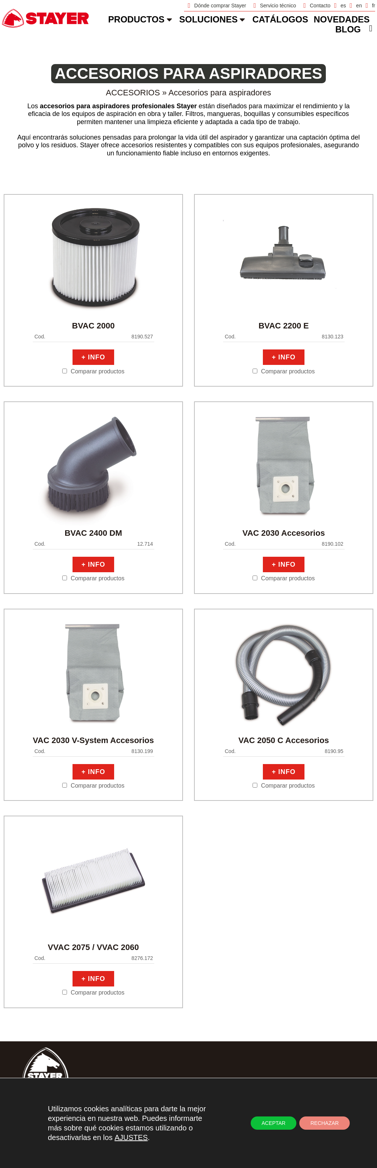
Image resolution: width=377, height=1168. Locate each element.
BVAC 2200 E (283, 325)
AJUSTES (131, 1137)
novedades (342, 19)
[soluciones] (242, 19)
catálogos (280, 19)
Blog (348, 29)
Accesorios (133, 92)
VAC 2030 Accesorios (284, 533)
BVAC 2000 (93, 325)
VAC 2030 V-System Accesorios (93, 740)
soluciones (208, 19)
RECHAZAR (324, 1123)
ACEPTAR (273, 1123)
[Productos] (169, 19)
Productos (136, 19)
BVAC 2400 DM (93, 533)
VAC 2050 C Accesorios (284, 740)
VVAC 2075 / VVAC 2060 (93, 947)
